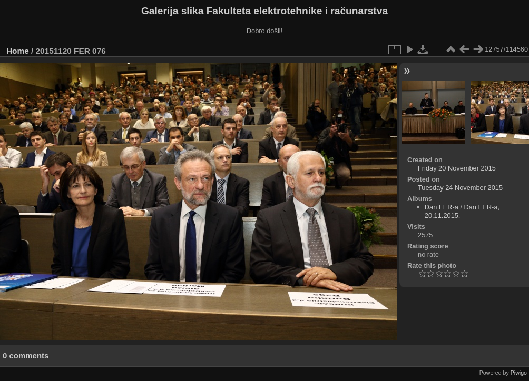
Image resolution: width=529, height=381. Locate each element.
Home (17, 50)
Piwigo (519, 372)
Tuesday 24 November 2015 (460, 188)
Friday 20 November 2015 (457, 168)
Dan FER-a (441, 207)
